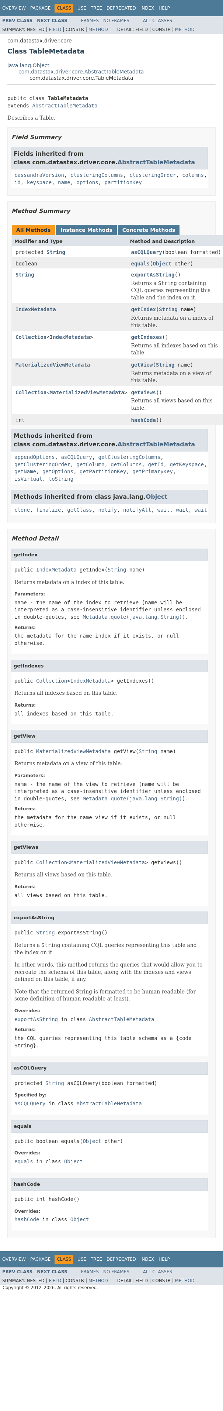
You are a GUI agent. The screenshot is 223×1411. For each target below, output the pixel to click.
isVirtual (28, 479)
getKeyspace (187, 464)
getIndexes (146, 337)
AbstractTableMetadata (64, 106)
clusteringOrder (152, 175)
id (17, 182)
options (87, 182)
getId (155, 464)
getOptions (57, 471)
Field (55, 29)
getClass (79, 510)
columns (193, 175)
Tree (96, 8)
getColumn (91, 464)
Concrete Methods (148, 230)
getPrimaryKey (152, 471)
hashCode (143, 420)
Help (164, 8)
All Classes (157, 20)
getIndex (143, 309)
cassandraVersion (39, 175)
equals (140, 264)
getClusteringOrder (42, 464)
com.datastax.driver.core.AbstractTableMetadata (81, 72)
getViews (143, 392)
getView (142, 365)
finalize (48, 510)
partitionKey (123, 182)
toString (61, 479)
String (55, 252)
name (64, 182)
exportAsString (152, 275)
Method (98, 29)
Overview (14, 8)
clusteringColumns (96, 175)
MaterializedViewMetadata (52, 365)
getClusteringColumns (129, 457)
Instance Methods (86, 230)
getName (25, 471)
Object (162, 264)
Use (81, 8)
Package (40, 8)
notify (107, 510)
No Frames (116, 20)
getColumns (126, 464)
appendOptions (34, 457)
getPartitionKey (103, 471)
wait (163, 510)
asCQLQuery (146, 252)
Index (147, 8)
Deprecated (121, 8)
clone (22, 510)
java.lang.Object (28, 65)
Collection (30, 337)
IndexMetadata (35, 309)
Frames (90, 20)
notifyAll (137, 510)
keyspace (39, 182)
